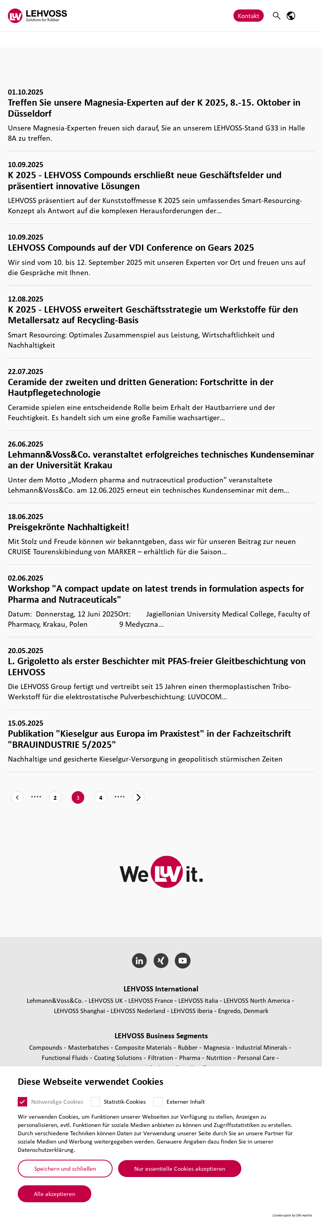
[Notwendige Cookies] (22, 1101)
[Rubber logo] (37, 15)
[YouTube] (182, 961)
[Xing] (161, 961)
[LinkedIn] (139, 961)
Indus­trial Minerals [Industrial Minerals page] (262, 1047)
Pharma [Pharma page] (190, 1057)
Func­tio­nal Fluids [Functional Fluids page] (66, 1057)
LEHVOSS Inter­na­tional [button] (161, 988)
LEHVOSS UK (106, 1000)
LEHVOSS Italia (198, 1000)
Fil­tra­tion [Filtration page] (161, 1057)
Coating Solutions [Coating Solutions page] (119, 1057)
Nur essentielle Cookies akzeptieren (179, 1168)
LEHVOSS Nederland (138, 1010)
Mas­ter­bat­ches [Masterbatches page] (89, 1047)
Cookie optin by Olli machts (292, 1215)
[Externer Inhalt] (158, 1101)
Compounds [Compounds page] (46, 1047)
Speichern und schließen (65, 1168)
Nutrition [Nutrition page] (219, 1057)
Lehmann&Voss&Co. (55, 1000)
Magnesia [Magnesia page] (217, 1047)
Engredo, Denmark (243, 1010)
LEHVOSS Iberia (192, 1010)
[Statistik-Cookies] (95, 1101)
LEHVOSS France (150, 1000)
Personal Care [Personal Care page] (256, 1057)
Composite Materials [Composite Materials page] (144, 1047)
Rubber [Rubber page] (188, 1047)
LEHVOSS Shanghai (79, 1010)
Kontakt (248, 15)
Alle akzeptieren (54, 1193)
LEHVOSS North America (257, 1000)
